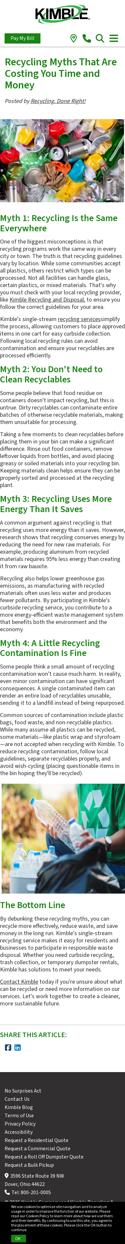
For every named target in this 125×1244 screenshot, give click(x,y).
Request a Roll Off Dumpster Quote (44, 1157)
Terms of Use (19, 1115)
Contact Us (17, 1099)
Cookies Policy (37, 1216)
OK (17, 1239)
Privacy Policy (20, 1124)
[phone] (87, 39)
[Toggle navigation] (114, 38)
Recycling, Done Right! (58, 101)
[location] (73, 39)
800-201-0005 (36, 1192)
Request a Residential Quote (36, 1140)
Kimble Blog (19, 1107)
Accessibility (19, 1132)
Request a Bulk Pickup (29, 1165)
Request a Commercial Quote (37, 1148)
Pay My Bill (23, 38)
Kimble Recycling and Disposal (47, 300)
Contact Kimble (19, 982)
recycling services (79, 319)
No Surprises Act (23, 1091)
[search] (100, 39)
